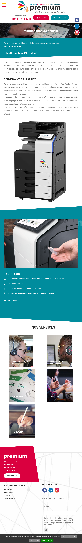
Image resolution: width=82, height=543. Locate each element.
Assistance (43, 18)
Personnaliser (47, 540)
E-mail (47, 506)
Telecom (7, 495)
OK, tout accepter (69, 536)
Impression (8, 489)
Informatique (8, 492)
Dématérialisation (10, 499)
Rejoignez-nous (61, 18)
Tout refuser (34, 540)
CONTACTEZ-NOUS (12, 476)
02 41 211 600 (21, 19)
